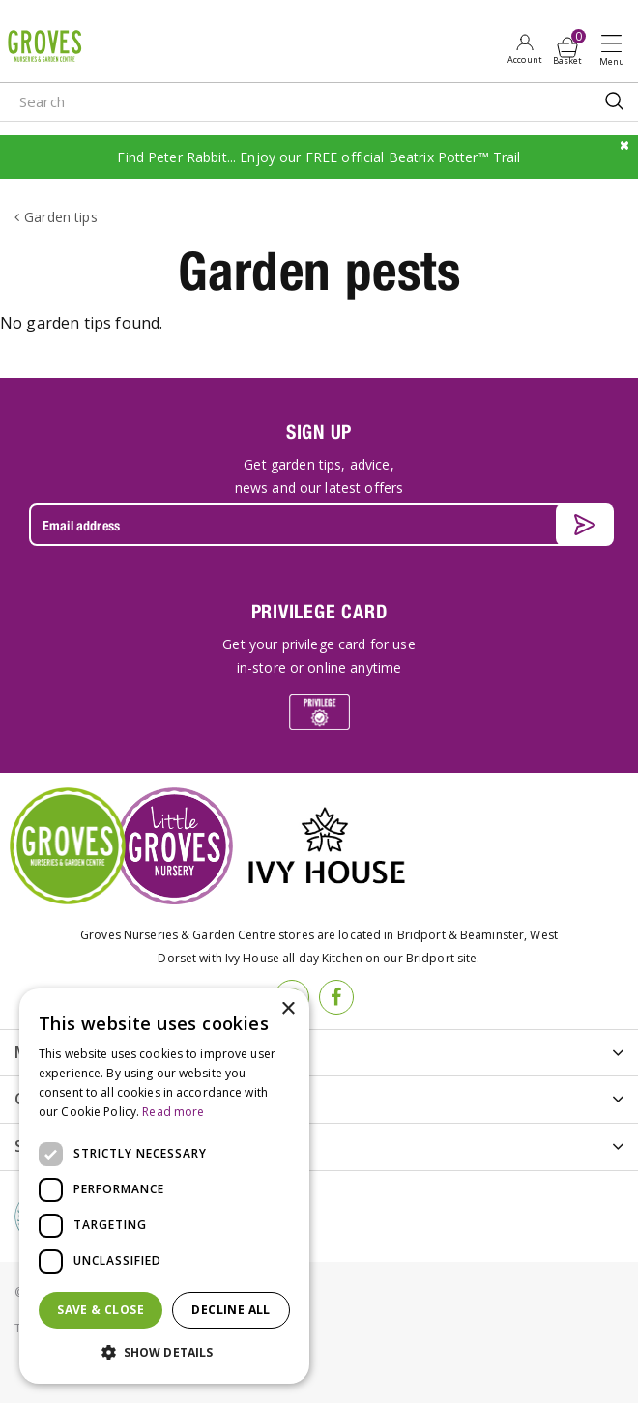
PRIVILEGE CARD (319, 611)
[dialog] (164, 1186)
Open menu (615, 49)
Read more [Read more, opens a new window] (173, 1111)
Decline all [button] (230, 1310)
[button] (164, 1352)
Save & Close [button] (100, 1310)
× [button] (287, 1009)
